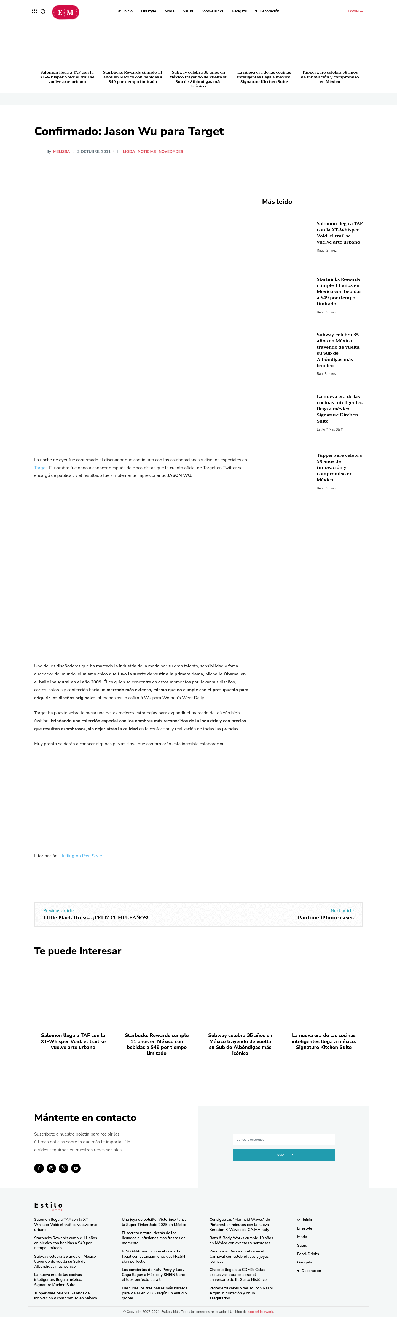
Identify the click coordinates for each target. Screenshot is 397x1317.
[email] (284, 1139)
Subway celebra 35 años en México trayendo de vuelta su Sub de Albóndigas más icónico (198, 79)
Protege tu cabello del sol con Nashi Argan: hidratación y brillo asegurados (241, 1293)
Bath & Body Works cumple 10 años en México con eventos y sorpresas (241, 1240)
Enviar (284, 1154)
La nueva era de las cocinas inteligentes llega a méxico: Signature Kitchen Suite (264, 77)
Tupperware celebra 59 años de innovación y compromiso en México (330, 77)
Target (40, 468)
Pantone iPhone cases (326, 917)
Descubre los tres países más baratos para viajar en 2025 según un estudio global (154, 1293)
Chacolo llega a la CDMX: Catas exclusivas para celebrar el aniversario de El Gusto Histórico (238, 1274)
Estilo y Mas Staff (330, 429)
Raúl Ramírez (326, 250)
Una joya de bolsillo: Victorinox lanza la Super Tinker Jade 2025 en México (154, 1222)
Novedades (171, 152)
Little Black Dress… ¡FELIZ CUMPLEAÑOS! (96, 917)
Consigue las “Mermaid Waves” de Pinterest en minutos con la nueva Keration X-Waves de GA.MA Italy (240, 1224)
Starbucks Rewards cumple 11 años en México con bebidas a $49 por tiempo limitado (132, 77)
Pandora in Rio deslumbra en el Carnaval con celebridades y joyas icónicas (239, 1256)
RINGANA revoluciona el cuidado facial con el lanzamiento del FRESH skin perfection (153, 1256)
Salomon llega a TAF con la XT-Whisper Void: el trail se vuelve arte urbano (67, 77)
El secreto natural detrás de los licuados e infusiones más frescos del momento (154, 1238)
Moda (130, 152)
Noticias (147, 152)
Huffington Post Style (81, 856)
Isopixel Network (260, 1312)
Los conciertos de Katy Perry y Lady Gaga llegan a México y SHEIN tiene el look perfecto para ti (153, 1274)
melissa (61, 152)
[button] (43, 11)
